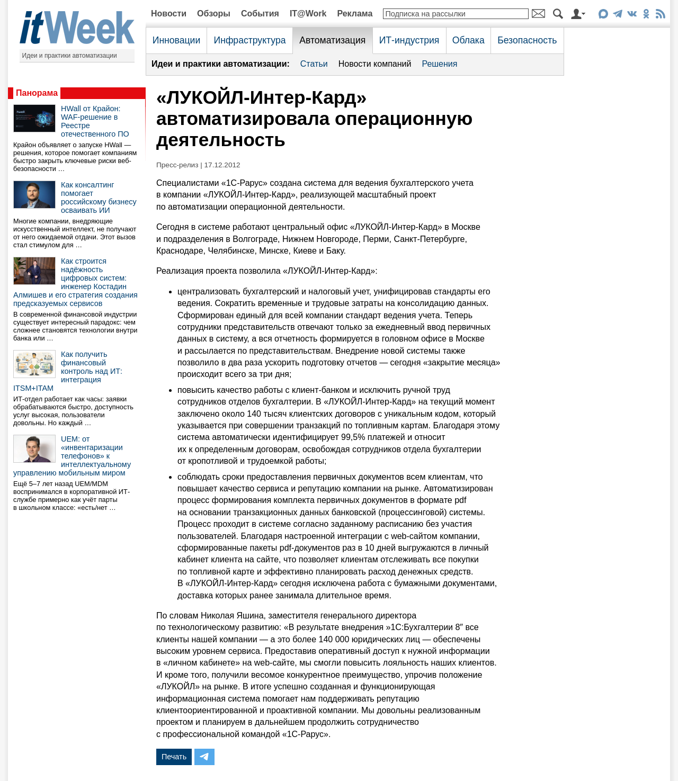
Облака (468, 40)
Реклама (354, 13)
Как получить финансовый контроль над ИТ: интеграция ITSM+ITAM (67, 371)
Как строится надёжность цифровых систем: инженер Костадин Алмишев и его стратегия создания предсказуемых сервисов (75, 282)
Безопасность (527, 40)
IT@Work (308, 13)
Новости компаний (375, 63)
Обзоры (213, 13)
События (260, 13)
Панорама (37, 92)
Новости (168, 13)
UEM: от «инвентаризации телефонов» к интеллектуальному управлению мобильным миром (72, 456)
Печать (174, 756)
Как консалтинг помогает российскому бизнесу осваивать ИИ (99, 197)
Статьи (314, 63)
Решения (439, 63)
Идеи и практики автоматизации (69, 55)
